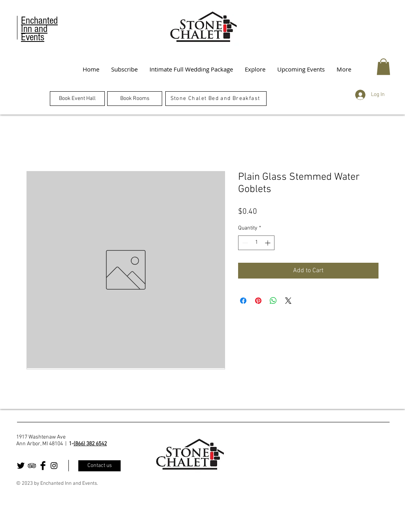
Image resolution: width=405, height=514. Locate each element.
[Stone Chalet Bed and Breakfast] (216, 98)
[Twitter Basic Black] (20, 465)
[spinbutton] (256, 243)
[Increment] (268, 243)
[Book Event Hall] (77, 98)
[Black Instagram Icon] (54, 465)
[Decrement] (244, 243)
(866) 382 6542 (90, 444)
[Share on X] (288, 300)
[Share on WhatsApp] (273, 300)
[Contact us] (99, 465)
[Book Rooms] (134, 98)
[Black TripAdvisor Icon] (31, 465)
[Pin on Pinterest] (258, 300)
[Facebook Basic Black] (42, 465)
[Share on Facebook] (243, 300)
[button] (383, 66)
